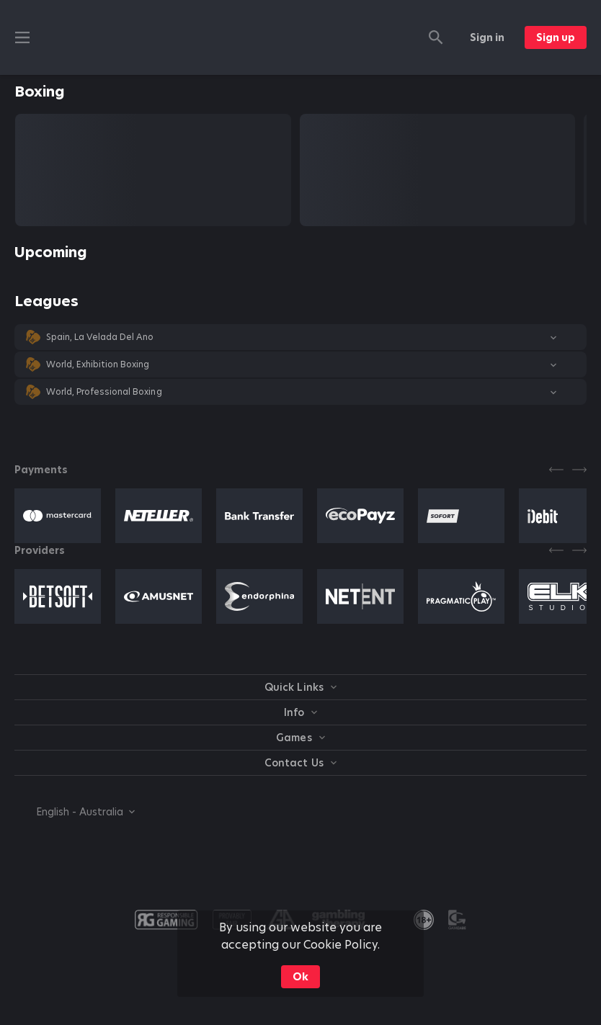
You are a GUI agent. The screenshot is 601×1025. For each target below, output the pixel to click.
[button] (300, 337)
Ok (300, 977)
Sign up (555, 37)
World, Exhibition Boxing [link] (97, 364)
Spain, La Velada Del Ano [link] (99, 337)
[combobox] (74, 812)
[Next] (579, 469)
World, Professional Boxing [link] (104, 392)
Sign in (487, 37)
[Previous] (556, 469)
